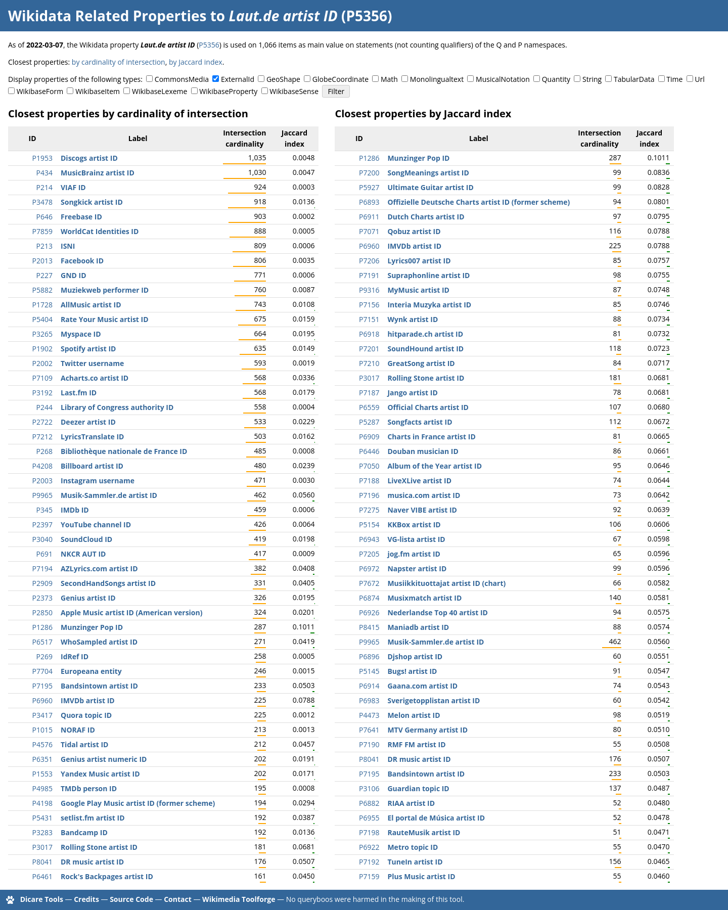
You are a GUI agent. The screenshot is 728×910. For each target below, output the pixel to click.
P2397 (42, 524)
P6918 (369, 334)
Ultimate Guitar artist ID (430, 187)
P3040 (42, 539)
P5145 (369, 671)
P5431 (42, 818)
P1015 (42, 730)
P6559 (369, 407)
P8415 (369, 627)
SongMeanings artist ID (428, 172)
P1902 (42, 348)
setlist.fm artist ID (93, 818)
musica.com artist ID (423, 495)
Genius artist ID (88, 598)
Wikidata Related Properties (107, 15)
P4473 (369, 715)
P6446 (369, 451)
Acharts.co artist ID (94, 378)
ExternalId (237, 79)
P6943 (369, 539)
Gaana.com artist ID (422, 686)
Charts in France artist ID (431, 436)
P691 (44, 554)
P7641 (369, 730)
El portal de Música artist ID (436, 818)
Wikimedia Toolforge (238, 899)
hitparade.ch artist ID (425, 334)
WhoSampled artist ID (99, 642)
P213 (44, 246)
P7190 (369, 744)
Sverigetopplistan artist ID (433, 700)
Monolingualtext (437, 79)
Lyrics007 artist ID (418, 260)
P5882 (42, 290)
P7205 (369, 554)
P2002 (42, 363)
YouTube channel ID (96, 524)
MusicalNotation (503, 79)
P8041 (42, 862)
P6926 (369, 612)
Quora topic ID (86, 715)
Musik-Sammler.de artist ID (109, 495)
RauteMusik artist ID (423, 832)
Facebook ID (82, 260)
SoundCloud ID (86, 539)
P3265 (42, 334)
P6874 (369, 598)
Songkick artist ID (92, 202)
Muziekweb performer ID (105, 290)
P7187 (369, 392)
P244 (44, 407)
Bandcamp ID (84, 832)
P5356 (209, 45)
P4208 (42, 466)
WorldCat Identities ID (100, 231)
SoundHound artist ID (425, 348)
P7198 (369, 832)
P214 (44, 187)
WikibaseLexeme (159, 91)
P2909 (42, 583)
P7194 (42, 568)
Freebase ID (81, 216)
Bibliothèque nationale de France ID (124, 451)
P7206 (369, 260)
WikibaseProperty (228, 91)
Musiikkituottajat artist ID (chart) (446, 583)
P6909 (369, 436)
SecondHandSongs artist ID (108, 583)
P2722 (42, 422)
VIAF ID (73, 187)
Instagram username (97, 480)
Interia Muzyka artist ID (429, 304)
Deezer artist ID (88, 422)
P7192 (369, 862)
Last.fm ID (79, 392)
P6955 (369, 818)
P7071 (369, 231)
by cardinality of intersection (118, 62)
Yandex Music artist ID (100, 774)
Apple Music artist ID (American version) (131, 612)
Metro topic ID (412, 847)
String (592, 79)
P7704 (42, 671)
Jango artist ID (412, 392)
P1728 (42, 304)
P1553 (42, 774)
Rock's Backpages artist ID (107, 876)
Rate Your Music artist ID (105, 319)
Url (699, 79)
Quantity (556, 79)
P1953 (42, 158)
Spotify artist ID (88, 348)
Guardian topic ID (418, 788)
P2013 (42, 260)
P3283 (42, 832)
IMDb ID (75, 510)
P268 (44, 451)
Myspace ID (81, 334)
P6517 (42, 642)
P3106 (369, 788)
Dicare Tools (41, 899)
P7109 (42, 378)
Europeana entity (91, 671)
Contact (178, 899)
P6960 (42, 700)
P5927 (369, 187)
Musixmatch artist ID (424, 598)
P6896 (369, 656)
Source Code (131, 899)
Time (674, 79)
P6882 (369, 803)
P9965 (42, 495)
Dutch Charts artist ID (425, 216)
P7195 (42, 686)
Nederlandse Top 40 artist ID (437, 612)
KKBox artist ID (413, 524)
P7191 (369, 275)
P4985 (42, 788)
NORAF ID (78, 730)
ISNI (68, 246)
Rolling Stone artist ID (99, 847)
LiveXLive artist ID (419, 480)
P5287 (369, 422)
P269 (44, 656)
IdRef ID (74, 656)
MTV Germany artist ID (427, 730)
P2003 (42, 480)
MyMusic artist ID (418, 290)
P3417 (42, 715)
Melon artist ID (413, 715)
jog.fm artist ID (413, 554)
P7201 (369, 348)
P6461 (42, 876)
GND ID (73, 275)
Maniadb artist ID (418, 627)
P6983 (369, 700)
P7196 (369, 495)
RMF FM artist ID (416, 744)
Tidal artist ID (84, 744)
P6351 (42, 759)
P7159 (369, 876)
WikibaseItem (97, 91)
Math (389, 79)
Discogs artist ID (89, 158)
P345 (44, 510)
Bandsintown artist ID (99, 686)
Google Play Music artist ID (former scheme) (138, 803)
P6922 (369, 847)
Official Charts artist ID (428, 407)
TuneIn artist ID (414, 862)
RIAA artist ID (411, 803)
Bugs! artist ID (412, 671)
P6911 (369, 216)
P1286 (42, 627)
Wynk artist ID (412, 319)
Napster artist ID (416, 568)
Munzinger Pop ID (92, 627)
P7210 (369, 363)
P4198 (42, 803)
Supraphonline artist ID (428, 275)
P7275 (369, 510)
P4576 (42, 744)
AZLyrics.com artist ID (99, 568)
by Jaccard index (195, 62)
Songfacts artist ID (419, 422)
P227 (44, 275)
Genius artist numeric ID (104, 759)
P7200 (369, 172)
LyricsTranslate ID (92, 436)
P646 (44, 216)
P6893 (369, 202)
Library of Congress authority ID (117, 407)
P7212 (42, 436)
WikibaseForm (40, 91)
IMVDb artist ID (88, 700)
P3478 (42, 202)
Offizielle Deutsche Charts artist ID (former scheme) (478, 202)
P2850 (42, 612)
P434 (44, 172)
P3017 (42, 847)
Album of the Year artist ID (434, 466)
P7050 (369, 466)
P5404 (42, 319)
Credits (86, 899)
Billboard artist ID (92, 466)
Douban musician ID (422, 451)
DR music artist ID (92, 862)
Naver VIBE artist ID (422, 510)
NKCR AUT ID (83, 554)
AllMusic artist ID (91, 304)
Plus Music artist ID (421, 876)
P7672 (369, 583)
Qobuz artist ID (413, 231)
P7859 (42, 231)
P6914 (369, 686)
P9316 (369, 290)
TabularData (634, 79)
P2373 (42, 598)
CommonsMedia (182, 79)
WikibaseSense (293, 91)
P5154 (369, 524)
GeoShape (283, 79)
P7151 (369, 319)
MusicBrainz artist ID (97, 172)
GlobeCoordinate (340, 79)
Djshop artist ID (414, 656)
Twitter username (92, 363)
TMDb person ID (89, 788)
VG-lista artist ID (416, 539)
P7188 (369, 480)
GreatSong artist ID (420, 363)
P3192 (42, 392)
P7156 (369, 304)
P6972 (369, 568)
